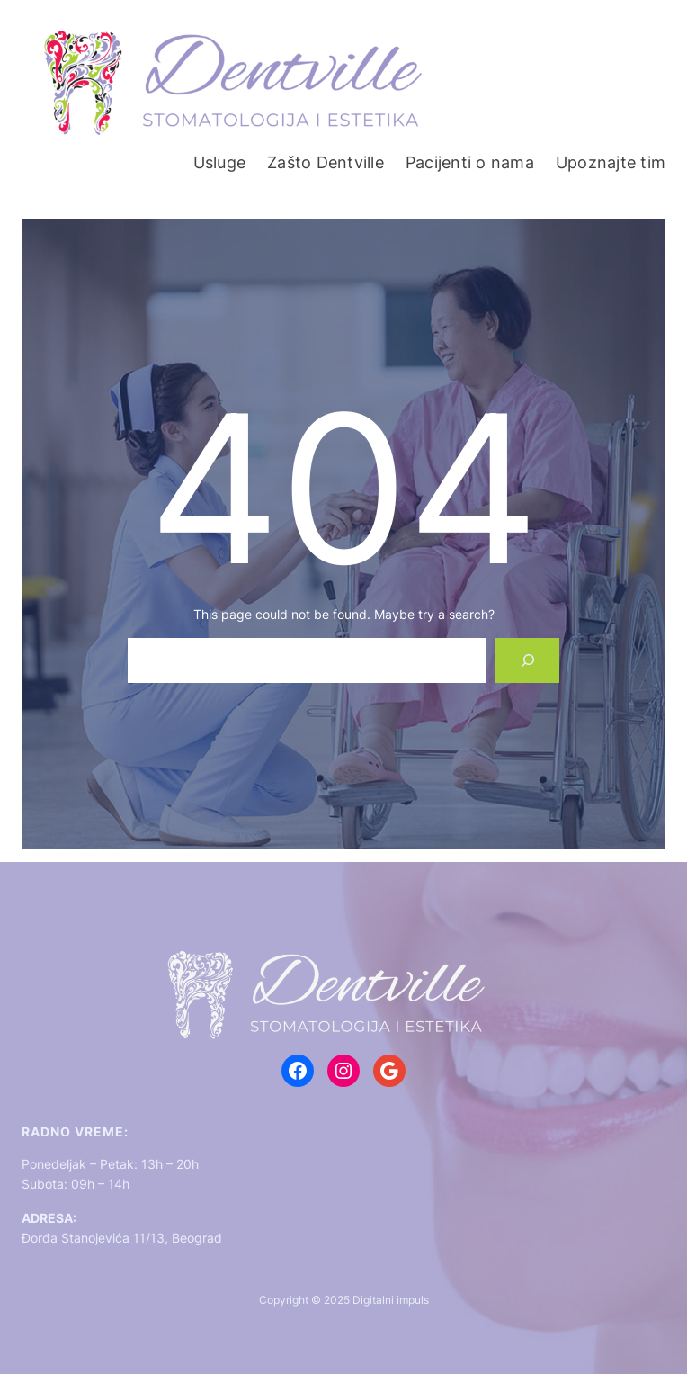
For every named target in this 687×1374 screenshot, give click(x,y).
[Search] (527, 660)
